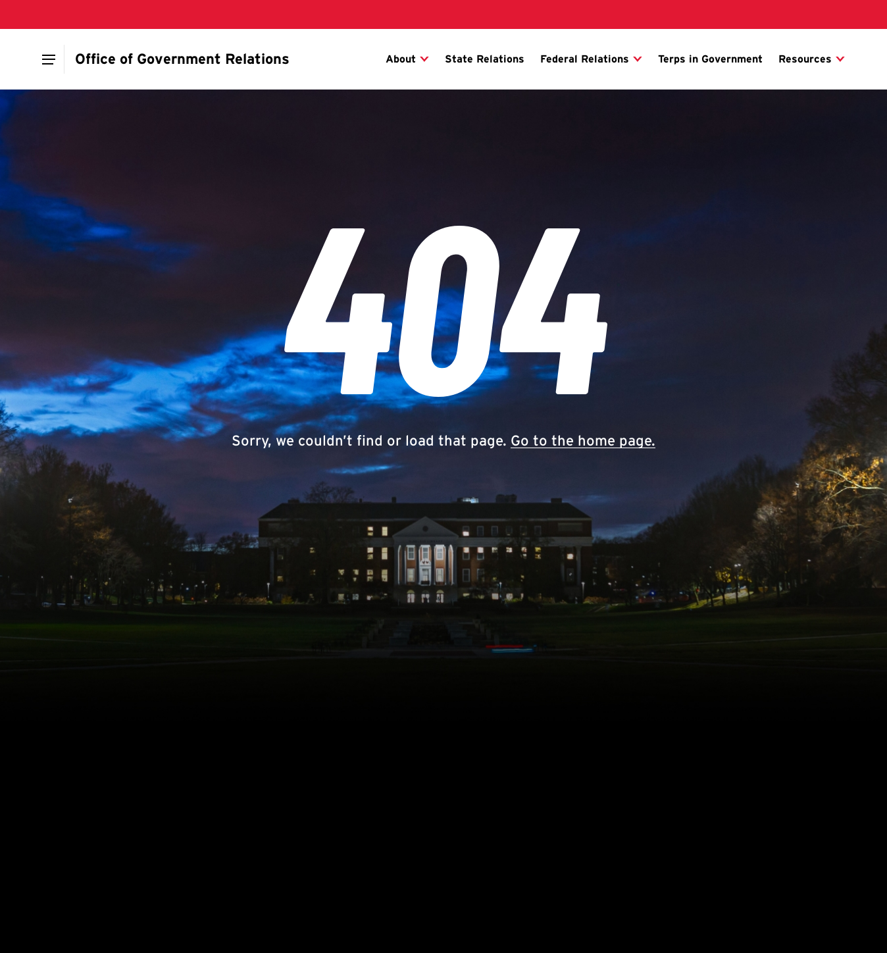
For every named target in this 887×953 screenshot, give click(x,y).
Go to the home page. (583, 440)
